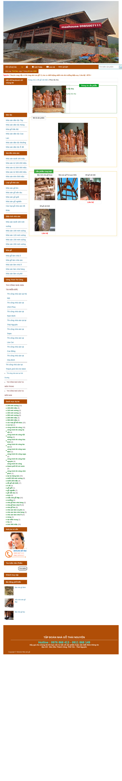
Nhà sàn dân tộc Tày (14, 120)
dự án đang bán (13, 476)
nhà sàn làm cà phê (14, 510)
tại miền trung (12, 519)
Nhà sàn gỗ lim (12, 188)
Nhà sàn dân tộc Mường (16, 142)
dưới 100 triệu (12, 481)
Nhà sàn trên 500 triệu (15, 176)
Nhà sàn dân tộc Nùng (15, 125)
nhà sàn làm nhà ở (14, 515)
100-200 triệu (12, 408)
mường (10, 500)
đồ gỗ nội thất (12, 483)
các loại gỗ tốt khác (14, 423)
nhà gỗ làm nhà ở (13, 505)
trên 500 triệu (12, 524)
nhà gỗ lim (11, 507)
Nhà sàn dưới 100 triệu (15, 158)
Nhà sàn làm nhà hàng (15, 269)
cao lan (10, 425)
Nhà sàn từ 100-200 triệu (16, 163)
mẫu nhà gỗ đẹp (13, 498)
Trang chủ (31, 80)
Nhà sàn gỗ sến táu (14, 192)
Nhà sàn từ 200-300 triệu (16, 167)
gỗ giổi (10, 488)
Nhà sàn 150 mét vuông (16, 240)
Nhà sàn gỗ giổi (12, 197)
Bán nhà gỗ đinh (20, 587)
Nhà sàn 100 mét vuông (16, 231)
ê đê (8, 486)
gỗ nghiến (11, 490)
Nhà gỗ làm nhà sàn (14, 260)
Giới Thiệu (36, 66)
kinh (9, 495)
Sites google (63, 67)
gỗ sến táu (11, 493)
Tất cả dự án (10, 67)
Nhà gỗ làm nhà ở (13, 256)
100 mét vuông (12, 405)
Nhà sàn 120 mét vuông (16, 235)
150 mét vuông (12, 413)
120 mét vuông (12, 410)
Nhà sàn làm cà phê (14, 273)
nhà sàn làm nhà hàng (15, 512)
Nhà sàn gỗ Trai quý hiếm (68, 175)
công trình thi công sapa (16, 454)
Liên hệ (50, 66)
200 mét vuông (12, 415)
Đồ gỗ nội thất (90, 175)
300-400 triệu (12, 420)
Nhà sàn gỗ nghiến (13, 201)
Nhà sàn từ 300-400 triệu (16, 172)
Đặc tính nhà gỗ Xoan (44, 175)
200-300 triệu (12, 418)
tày (8, 522)
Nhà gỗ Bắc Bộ (12, 129)
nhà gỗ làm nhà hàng (15, 502)
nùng (9, 517)
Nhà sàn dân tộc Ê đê (15, 147)
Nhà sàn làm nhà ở (14, 265)
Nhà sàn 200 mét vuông (16, 244)
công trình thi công (14, 427)
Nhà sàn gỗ (26, 652)
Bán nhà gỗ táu (20, 612)
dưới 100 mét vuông (14, 478)
